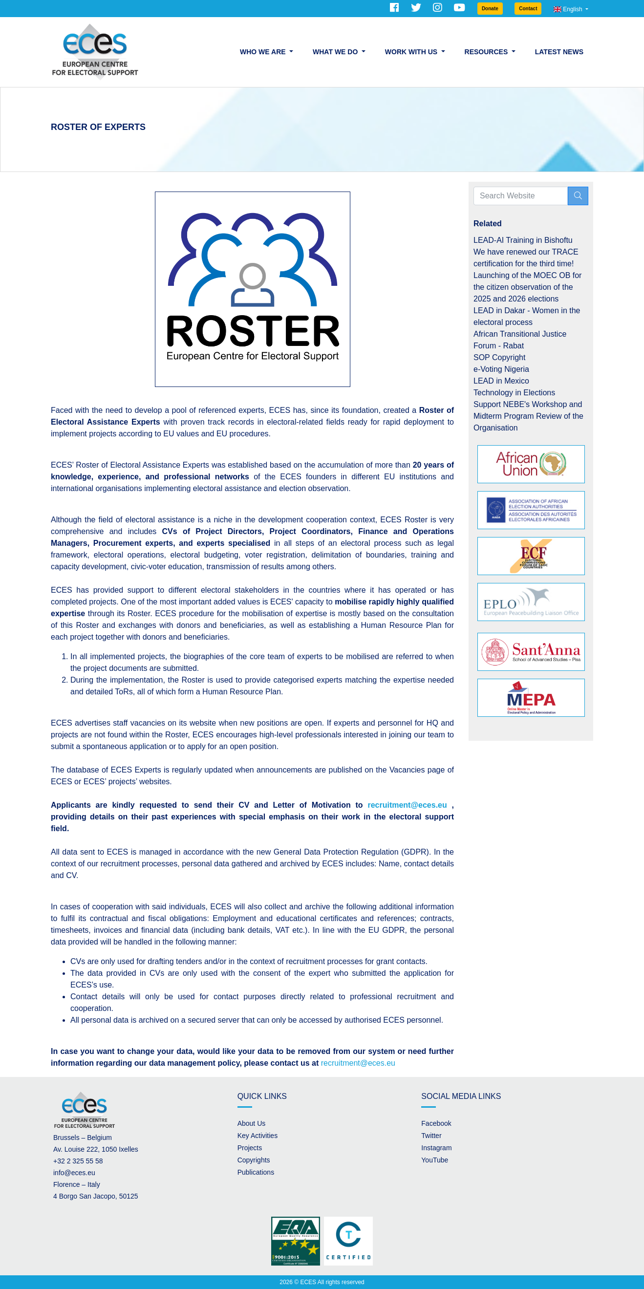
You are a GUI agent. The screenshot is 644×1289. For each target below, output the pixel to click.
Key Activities (257, 1135)
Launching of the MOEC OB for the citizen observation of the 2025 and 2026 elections (527, 287)
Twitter (431, 1135)
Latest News (559, 52)
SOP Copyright (499, 357)
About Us (251, 1123)
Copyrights (253, 1160)
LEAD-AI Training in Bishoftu (523, 240)
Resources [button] (487, 52)
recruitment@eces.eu (358, 1063)
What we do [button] (336, 52)
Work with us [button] (412, 52)
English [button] (569, 9)
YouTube (434, 1160)
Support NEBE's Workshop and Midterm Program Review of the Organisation (528, 416)
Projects (249, 1148)
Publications (256, 1172)
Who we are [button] (263, 52)
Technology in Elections (514, 392)
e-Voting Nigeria (501, 369)
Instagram (436, 1148)
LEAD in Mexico (501, 381)
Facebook (436, 1123)
